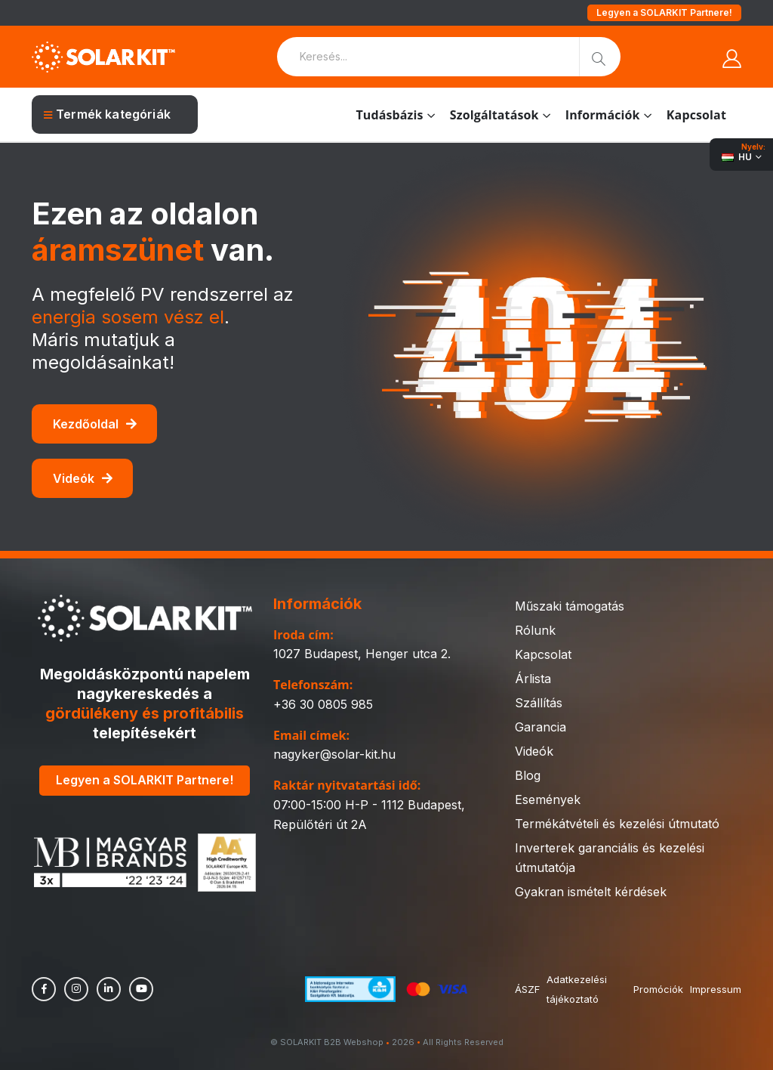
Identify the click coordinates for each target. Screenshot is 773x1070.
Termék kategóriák (107, 114)
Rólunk (535, 630)
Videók (82, 478)
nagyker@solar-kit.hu (334, 754)
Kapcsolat (696, 114)
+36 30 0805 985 (323, 704)
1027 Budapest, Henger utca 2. (362, 653)
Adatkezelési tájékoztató (577, 989)
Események (548, 799)
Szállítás (538, 702)
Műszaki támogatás (569, 606)
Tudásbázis (389, 114)
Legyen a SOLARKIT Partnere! (664, 12)
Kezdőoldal (95, 423)
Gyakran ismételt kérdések (591, 891)
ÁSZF (527, 989)
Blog (527, 775)
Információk (602, 114)
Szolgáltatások (494, 114)
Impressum (715, 989)
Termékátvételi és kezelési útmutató (617, 823)
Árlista (533, 678)
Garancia (540, 726)
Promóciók (657, 989)
